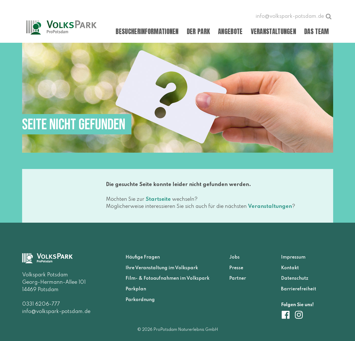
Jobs (234, 257)
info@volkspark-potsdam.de (56, 311)
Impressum (293, 257)
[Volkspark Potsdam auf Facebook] (287, 314)
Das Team (316, 31)
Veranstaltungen (273, 31)
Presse (236, 268)
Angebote (230, 31)
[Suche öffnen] (328, 16)
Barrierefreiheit (298, 289)
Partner (237, 278)
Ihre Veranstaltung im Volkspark (162, 268)
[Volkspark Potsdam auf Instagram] (298, 314)
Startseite (158, 199)
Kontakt (290, 268)
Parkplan (136, 289)
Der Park (198, 31)
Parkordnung (140, 299)
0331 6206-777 (41, 304)
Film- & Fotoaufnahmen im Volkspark (167, 278)
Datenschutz (294, 278)
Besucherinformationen (147, 31)
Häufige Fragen (143, 257)
